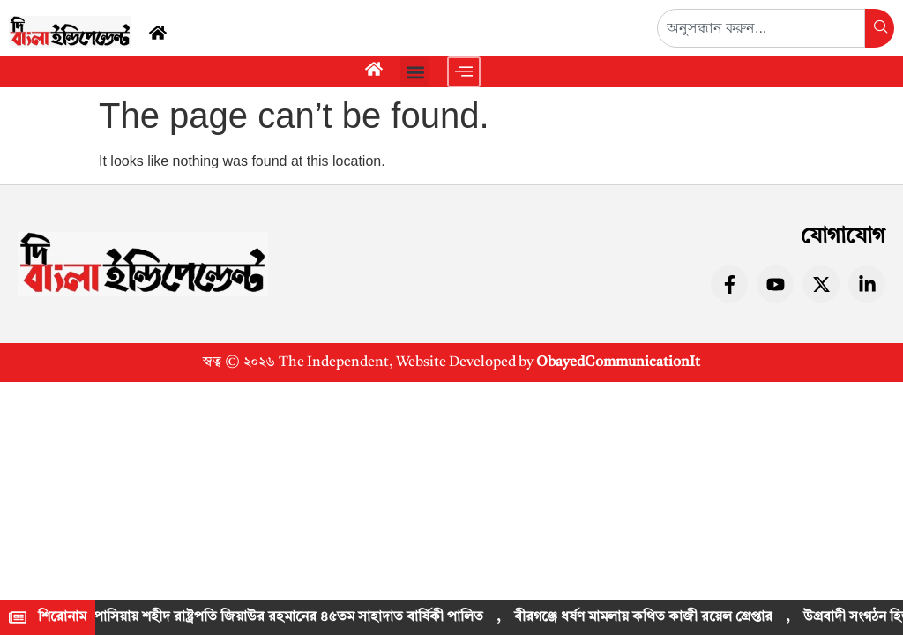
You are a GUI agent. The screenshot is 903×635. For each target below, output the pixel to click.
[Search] (879, 28)
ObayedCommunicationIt (618, 362)
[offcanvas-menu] (464, 71)
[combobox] (761, 28)
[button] (414, 71)
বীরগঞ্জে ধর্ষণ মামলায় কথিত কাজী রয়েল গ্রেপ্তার (646, 617)
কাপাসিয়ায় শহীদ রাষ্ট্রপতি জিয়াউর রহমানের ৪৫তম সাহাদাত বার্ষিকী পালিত (284, 617)
